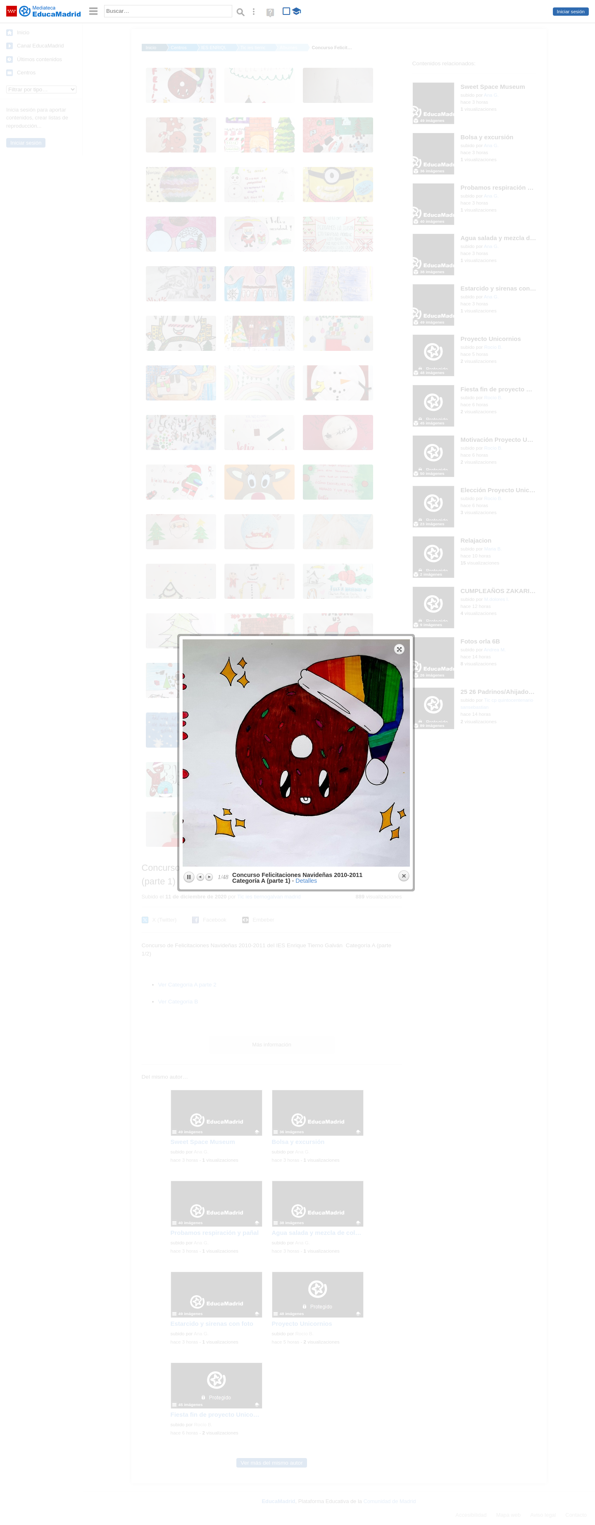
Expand (399, 34)
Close (403, 261)
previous (238, 138)
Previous (201, 262)
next (354, 138)
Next (209, 262)
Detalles (306, 265)
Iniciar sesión (571, 11)
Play (189, 262)
